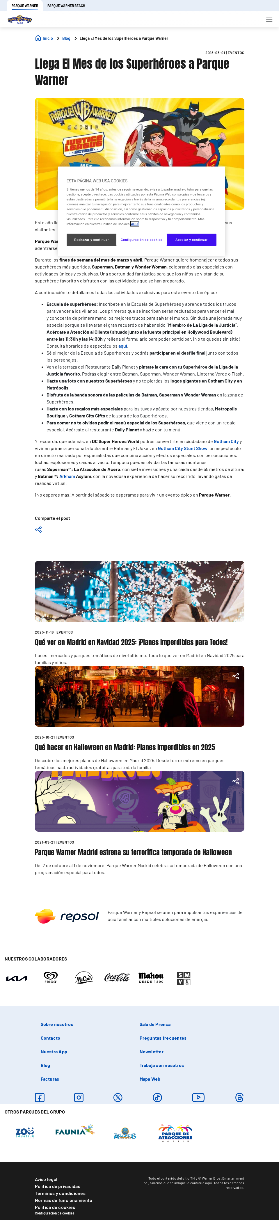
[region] (141, 211)
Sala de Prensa (155, 1024)
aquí (122, 345)
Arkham (67, 476)
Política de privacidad (58, 1186)
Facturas (50, 1079)
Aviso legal (46, 1179)
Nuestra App (54, 1051)
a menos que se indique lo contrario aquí (181, 1183)
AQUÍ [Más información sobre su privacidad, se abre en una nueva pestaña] (134, 224)
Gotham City (226, 441)
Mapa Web (150, 1079)
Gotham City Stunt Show (182, 448)
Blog (45, 1065)
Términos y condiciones (60, 1193)
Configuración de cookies (54, 1213)
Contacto (51, 1038)
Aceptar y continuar (191, 240)
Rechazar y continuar (91, 240)
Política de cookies (55, 1207)
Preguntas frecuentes (163, 1038)
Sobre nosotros (57, 1024)
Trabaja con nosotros (162, 1065)
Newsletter (152, 1051)
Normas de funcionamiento (64, 1200)
